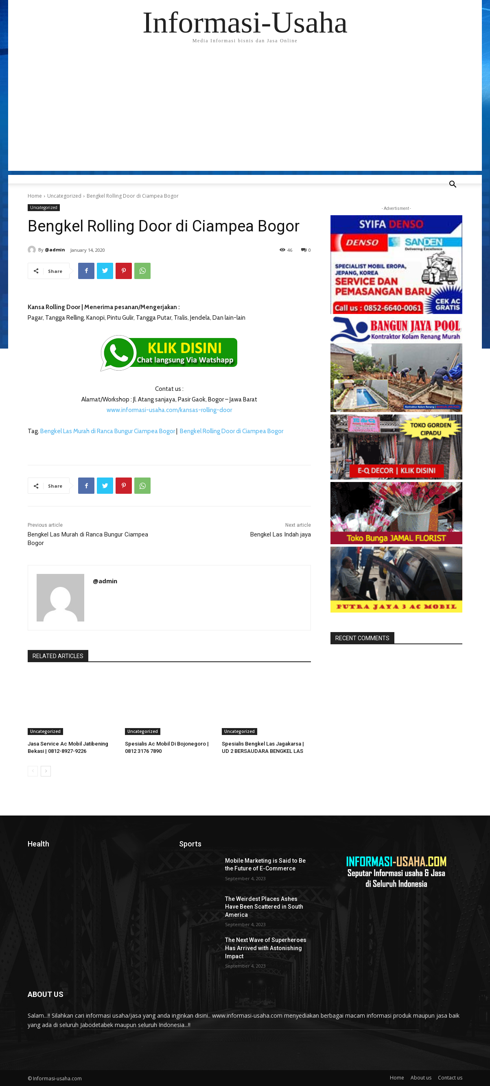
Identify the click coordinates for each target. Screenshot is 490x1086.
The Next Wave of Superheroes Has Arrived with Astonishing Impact (265, 948)
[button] (452, 185)
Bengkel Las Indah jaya (280, 534)
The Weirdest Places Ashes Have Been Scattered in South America (264, 907)
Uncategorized (64, 195)
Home (35, 195)
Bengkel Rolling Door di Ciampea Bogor (231, 431)
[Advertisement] (245, 114)
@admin (55, 249)
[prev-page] (33, 771)
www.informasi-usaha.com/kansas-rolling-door (169, 410)
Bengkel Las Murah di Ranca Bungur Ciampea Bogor (107, 431)
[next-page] (46, 771)
